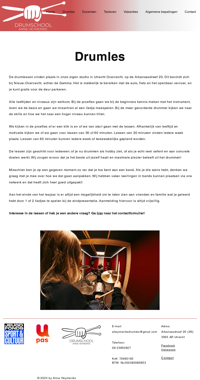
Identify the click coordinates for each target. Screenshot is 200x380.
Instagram (168, 349)
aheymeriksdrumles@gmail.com (134, 331)
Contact (167, 358)
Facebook (168, 345)
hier (100, 213)
